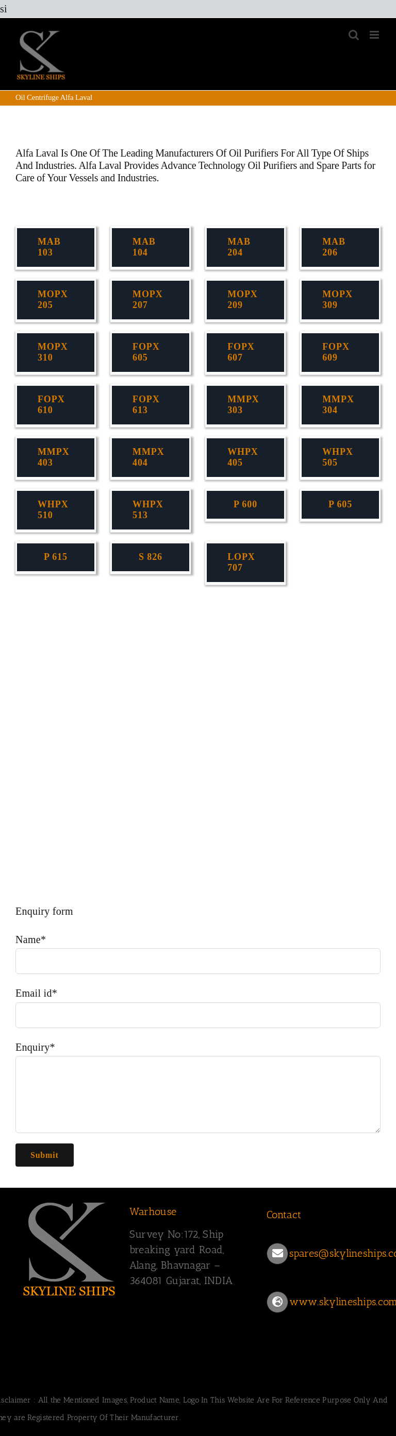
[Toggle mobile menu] (375, 34)
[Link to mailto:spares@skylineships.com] (277, 1253)
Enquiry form (44, 911)
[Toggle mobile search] (354, 34)
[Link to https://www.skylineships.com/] (277, 1302)
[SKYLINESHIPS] (69, 1246)
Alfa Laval (36, 153)
